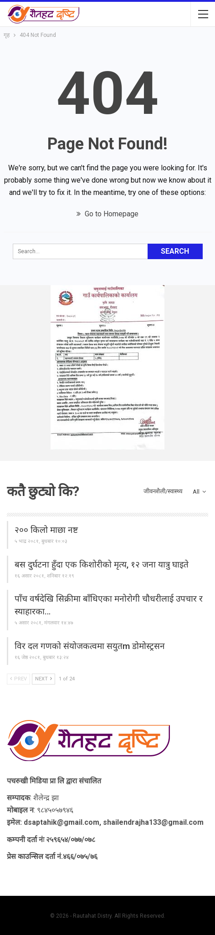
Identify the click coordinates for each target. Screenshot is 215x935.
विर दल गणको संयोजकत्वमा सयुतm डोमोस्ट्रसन (90, 646)
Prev (18, 679)
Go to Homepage (107, 213)
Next (43, 679)
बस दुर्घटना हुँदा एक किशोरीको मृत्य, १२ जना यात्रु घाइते (102, 564)
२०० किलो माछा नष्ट (46, 530)
